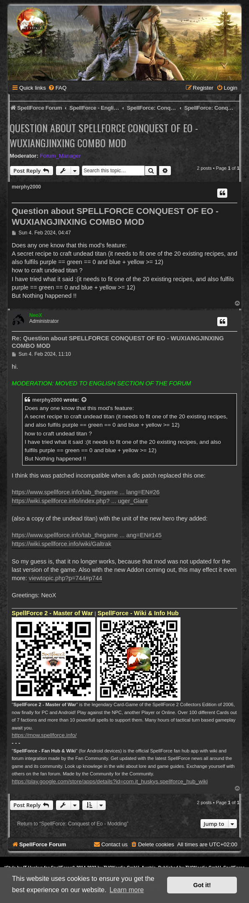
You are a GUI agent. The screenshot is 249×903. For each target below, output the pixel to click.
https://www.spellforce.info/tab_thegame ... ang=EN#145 (87, 535)
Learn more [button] (126, 889)
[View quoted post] (84, 400)
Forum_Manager (60, 156)
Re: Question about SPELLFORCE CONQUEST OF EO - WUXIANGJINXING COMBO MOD (118, 342)
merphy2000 (26, 187)
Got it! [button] (202, 885)
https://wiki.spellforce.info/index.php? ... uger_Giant (80, 501)
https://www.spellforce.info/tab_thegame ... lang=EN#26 (86, 492)
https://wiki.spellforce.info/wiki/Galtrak (61, 544)
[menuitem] (57, 88)
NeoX (35, 315)
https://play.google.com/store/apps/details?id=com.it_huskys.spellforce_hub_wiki (110, 781)
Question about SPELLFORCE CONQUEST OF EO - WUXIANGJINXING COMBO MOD (104, 135)
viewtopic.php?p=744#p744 (65, 578)
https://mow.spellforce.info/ (44, 735)
